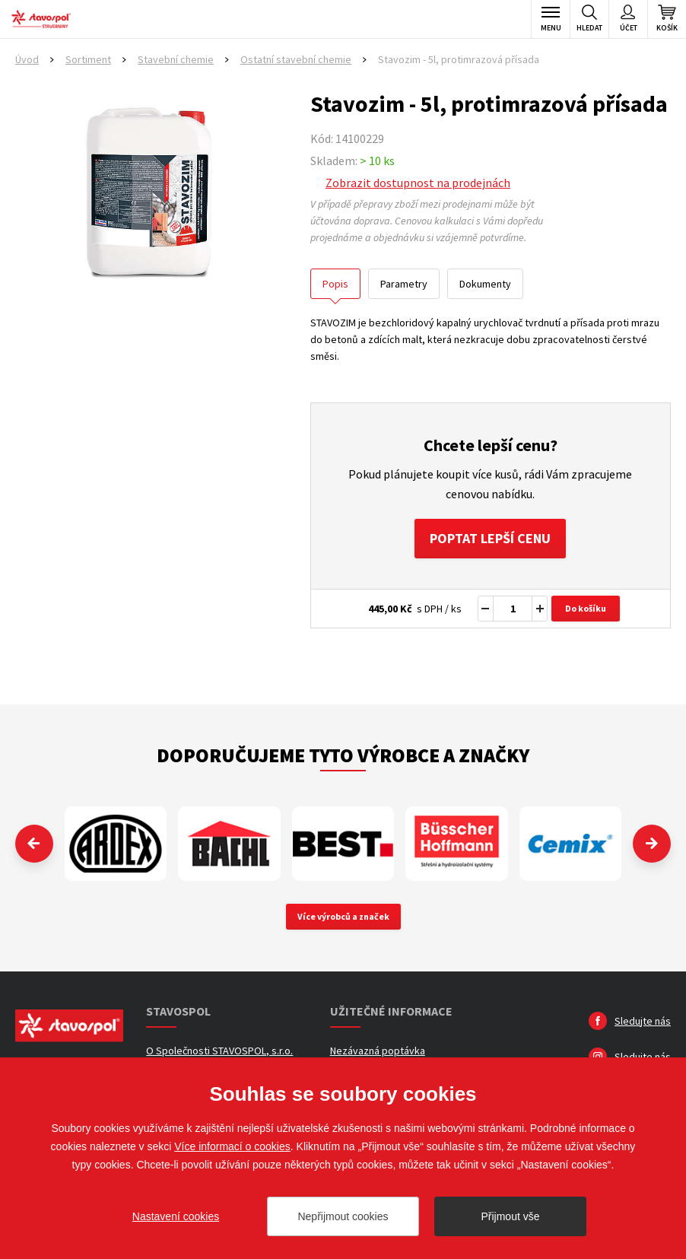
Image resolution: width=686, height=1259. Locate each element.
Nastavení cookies (175, 1216)
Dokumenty (485, 284)
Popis (335, 284)
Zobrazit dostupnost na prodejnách (418, 182)
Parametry (403, 284)
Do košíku (585, 608)
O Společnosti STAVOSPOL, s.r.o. (219, 1050)
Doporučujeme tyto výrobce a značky (343, 755)
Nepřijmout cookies (342, 1216)
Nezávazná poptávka (377, 1050)
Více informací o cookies (232, 1146)
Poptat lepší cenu (490, 538)
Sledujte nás (643, 1021)
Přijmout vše (510, 1216)
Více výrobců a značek (343, 916)
